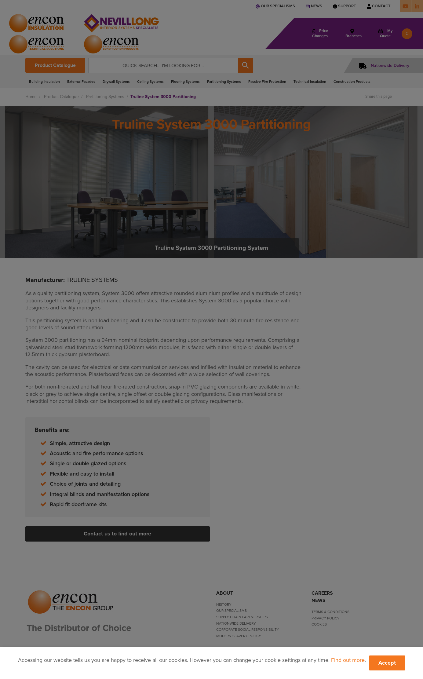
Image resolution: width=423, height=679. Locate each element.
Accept (387, 662)
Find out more (348, 660)
